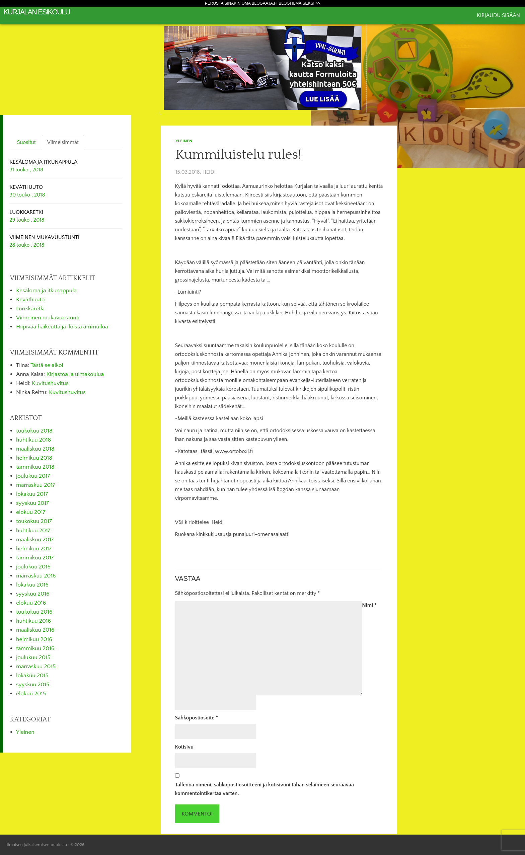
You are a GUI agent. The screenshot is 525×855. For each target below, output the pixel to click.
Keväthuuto (30, 299)
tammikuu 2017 (35, 557)
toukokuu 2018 (34, 431)
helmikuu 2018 (34, 458)
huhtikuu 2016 (33, 621)
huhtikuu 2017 (33, 530)
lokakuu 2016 (32, 584)
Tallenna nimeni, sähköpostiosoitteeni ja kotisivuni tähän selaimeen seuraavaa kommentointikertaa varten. (264, 789)
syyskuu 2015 (32, 684)
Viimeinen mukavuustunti (47, 317)
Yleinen (183, 141)
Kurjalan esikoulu (36, 12)
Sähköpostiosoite (196, 718)
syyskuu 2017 (32, 503)
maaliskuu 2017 (35, 539)
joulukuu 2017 (33, 476)
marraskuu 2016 (36, 575)
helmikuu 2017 (34, 548)
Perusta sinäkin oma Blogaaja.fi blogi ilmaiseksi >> (262, 3)
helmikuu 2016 (34, 639)
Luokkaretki (30, 308)
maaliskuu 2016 (35, 630)
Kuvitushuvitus (50, 383)
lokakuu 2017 (32, 494)
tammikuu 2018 (35, 467)
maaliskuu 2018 (35, 449)
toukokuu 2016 (34, 612)
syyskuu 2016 (33, 594)
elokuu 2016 (31, 603)
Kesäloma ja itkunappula (46, 290)
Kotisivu (184, 747)
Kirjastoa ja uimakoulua (75, 374)
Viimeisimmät (63, 142)
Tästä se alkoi (46, 365)
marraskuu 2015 (36, 666)
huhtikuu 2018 (33, 440)
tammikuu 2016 (35, 648)
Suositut (26, 142)
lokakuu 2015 (32, 675)
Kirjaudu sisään (498, 15)
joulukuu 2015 (33, 657)
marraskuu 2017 (35, 485)
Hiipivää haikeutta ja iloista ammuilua (62, 326)
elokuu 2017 (31, 512)
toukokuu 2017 (34, 521)
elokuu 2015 (31, 693)
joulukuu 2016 (33, 566)
